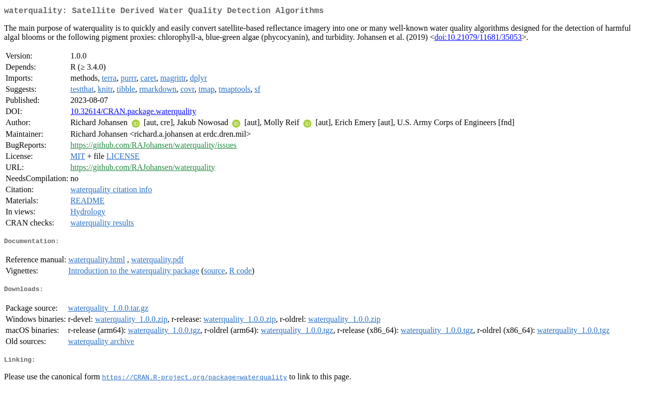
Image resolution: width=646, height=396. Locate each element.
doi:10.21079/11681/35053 (478, 39)
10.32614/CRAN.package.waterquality (133, 113)
